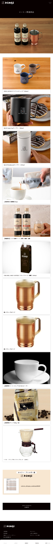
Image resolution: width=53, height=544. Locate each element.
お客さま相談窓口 (34, 533)
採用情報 (5, 533)
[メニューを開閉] (50, 3)
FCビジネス (32, 531)
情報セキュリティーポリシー (10, 535)
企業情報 (5, 531)
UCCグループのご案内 (35, 535)
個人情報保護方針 (7, 537)
